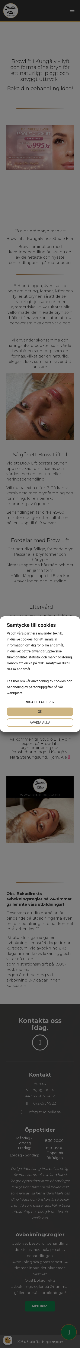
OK (40, 712)
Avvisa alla (40, 723)
